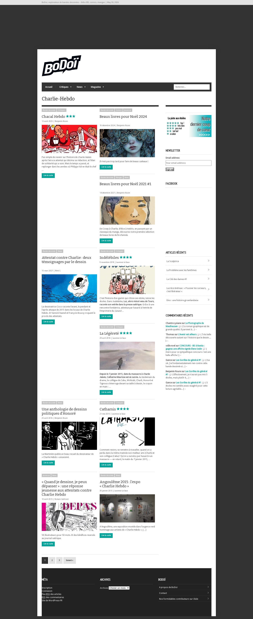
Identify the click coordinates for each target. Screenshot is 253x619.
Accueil (48, 88)
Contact (163, 596)
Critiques (63, 89)
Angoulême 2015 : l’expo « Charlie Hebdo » (122, 487)
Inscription (47, 590)
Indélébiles (117, 260)
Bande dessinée (49, 113)
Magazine (95, 89)
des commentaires (53, 600)
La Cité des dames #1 (177, 282)
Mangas (119, 180)
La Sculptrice (173, 264)
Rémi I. (58, 274)
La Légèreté (117, 336)
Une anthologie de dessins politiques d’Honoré (67, 414)
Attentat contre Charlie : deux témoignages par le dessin (66, 264)
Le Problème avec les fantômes (181, 273)
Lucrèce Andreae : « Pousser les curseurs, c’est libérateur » (186, 292)
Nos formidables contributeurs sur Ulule (178, 602)
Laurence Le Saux (123, 265)
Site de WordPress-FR (52, 603)
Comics (119, 113)
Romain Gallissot (62, 502)
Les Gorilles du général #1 (188, 363)
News (79, 89)
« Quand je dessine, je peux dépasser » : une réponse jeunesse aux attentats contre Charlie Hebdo (67, 491)
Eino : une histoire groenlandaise (182, 303)
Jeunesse (127, 113)
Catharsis (116, 412)
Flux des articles (51, 597)
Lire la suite (48, 178)
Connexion (47, 594)
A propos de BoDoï (168, 590)
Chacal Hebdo (62, 119)
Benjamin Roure (61, 124)
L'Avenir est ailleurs (187, 337)
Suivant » (69, 563)
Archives (104, 591)
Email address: (173, 160)
